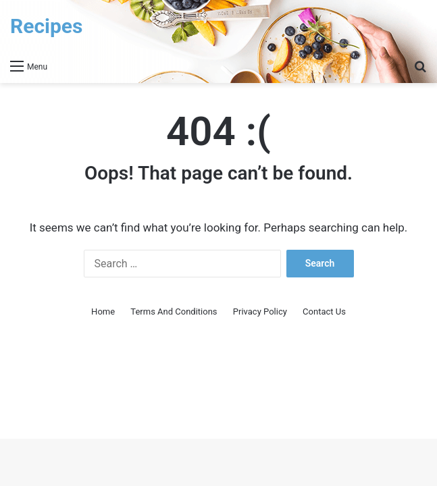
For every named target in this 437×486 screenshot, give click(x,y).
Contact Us (324, 311)
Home (103, 311)
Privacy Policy (260, 311)
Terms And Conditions (173, 311)
